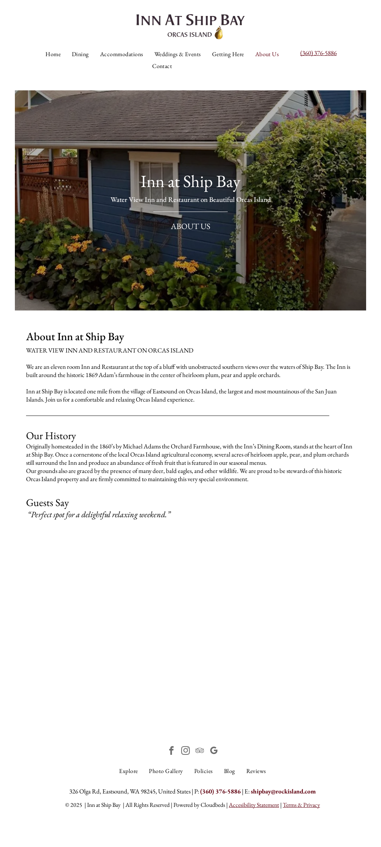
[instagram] (185, 751)
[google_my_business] (213, 751)
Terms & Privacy (301, 805)
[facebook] (171, 751)
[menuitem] (53, 54)
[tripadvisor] (199, 751)
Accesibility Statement (254, 805)
